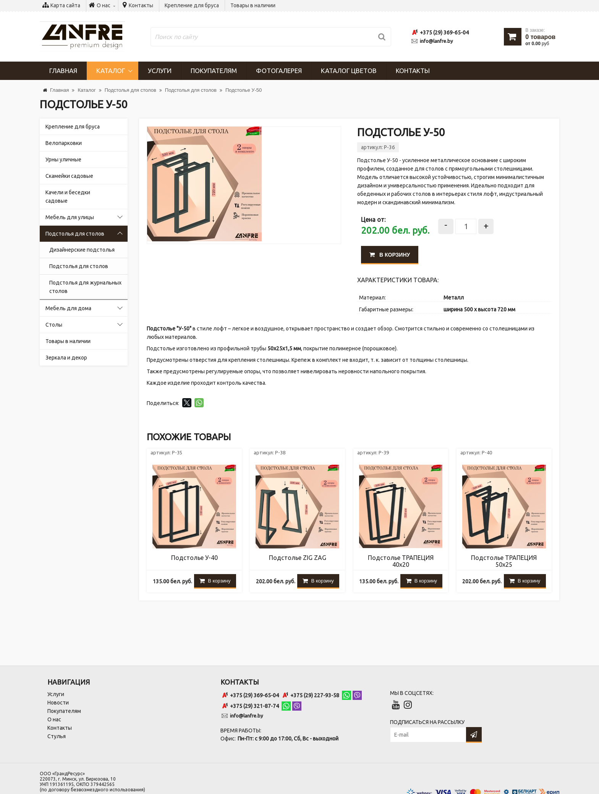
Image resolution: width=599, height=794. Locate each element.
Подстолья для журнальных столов (85, 287)
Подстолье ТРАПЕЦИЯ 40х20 (401, 561)
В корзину (389, 255)
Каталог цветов (349, 70)
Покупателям (214, 70)
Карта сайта (65, 5)
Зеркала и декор (66, 358)
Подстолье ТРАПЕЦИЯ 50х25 (504, 561)
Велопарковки (63, 143)
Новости (58, 703)
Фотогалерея (279, 70)
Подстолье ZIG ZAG (297, 557)
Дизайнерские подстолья (82, 250)
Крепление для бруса (192, 5)
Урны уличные (63, 159)
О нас (54, 719)
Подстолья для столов (74, 234)
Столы (53, 325)
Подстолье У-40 (194, 557)
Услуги (160, 70)
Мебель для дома (68, 308)
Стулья (56, 736)
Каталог (110, 70)
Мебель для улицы (69, 217)
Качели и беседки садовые (67, 196)
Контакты (141, 5)
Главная (63, 70)
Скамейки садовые (69, 176)
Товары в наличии (252, 5)
